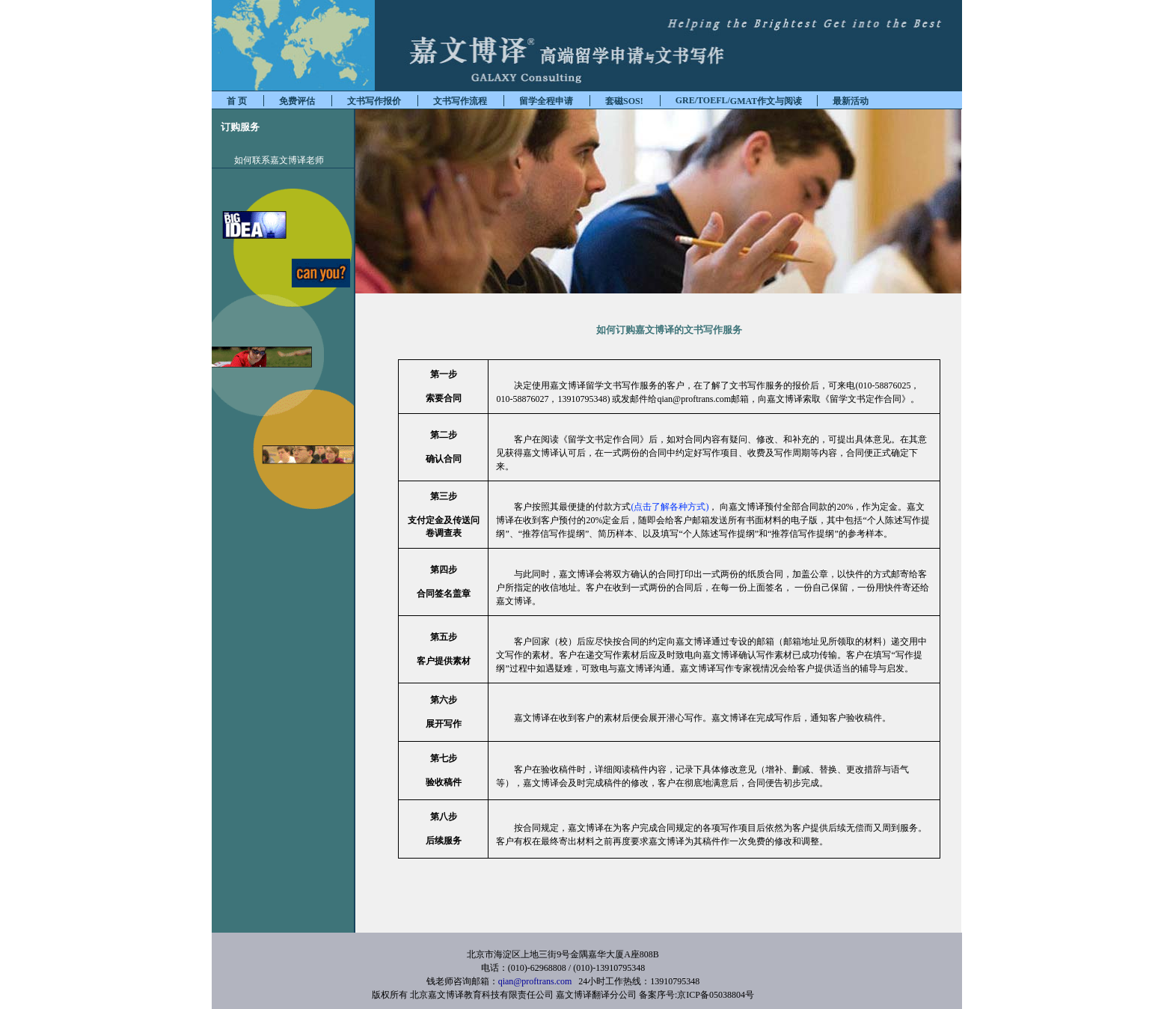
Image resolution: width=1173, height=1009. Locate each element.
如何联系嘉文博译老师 (279, 160)
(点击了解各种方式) (669, 507)
